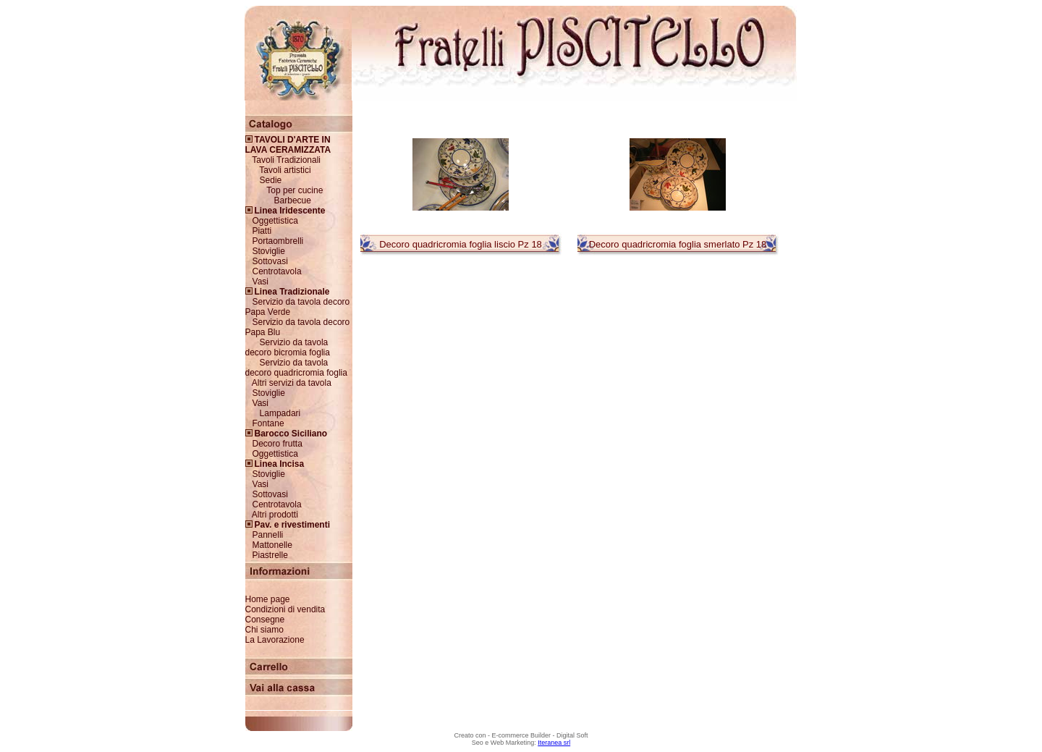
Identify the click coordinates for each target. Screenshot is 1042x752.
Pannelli (268, 535)
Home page (267, 599)
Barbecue (292, 200)
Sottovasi (270, 261)
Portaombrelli (278, 241)
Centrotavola (277, 271)
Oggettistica (275, 221)
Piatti (262, 231)
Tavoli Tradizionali (286, 160)
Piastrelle (270, 555)
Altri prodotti (275, 515)
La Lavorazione (275, 640)
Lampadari (280, 413)
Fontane (268, 423)
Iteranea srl (554, 742)
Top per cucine (294, 190)
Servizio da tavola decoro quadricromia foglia (296, 368)
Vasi (260, 281)
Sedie (271, 180)
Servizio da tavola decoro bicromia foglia (287, 347)
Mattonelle (272, 545)
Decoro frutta (277, 444)
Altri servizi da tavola (291, 383)
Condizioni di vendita (285, 609)
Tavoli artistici (284, 170)
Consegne (265, 619)
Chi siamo (264, 630)
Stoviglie (269, 251)
